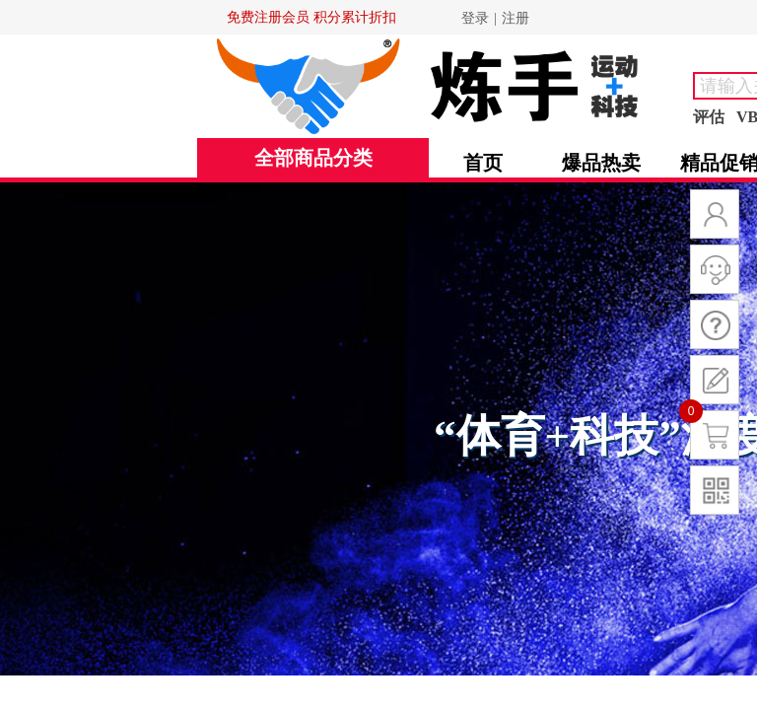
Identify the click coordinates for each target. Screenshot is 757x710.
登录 (475, 18)
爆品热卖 (601, 163)
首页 (483, 163)
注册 (515, 18)
